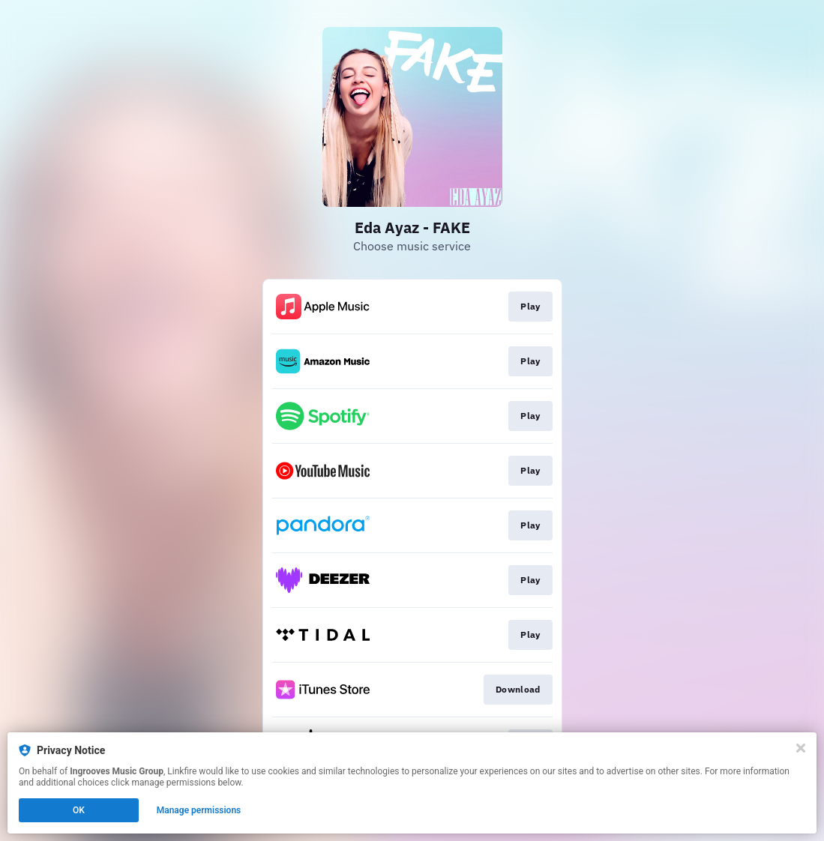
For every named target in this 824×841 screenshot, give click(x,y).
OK (79, 810)
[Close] (801, 748)
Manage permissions (199, 810)
